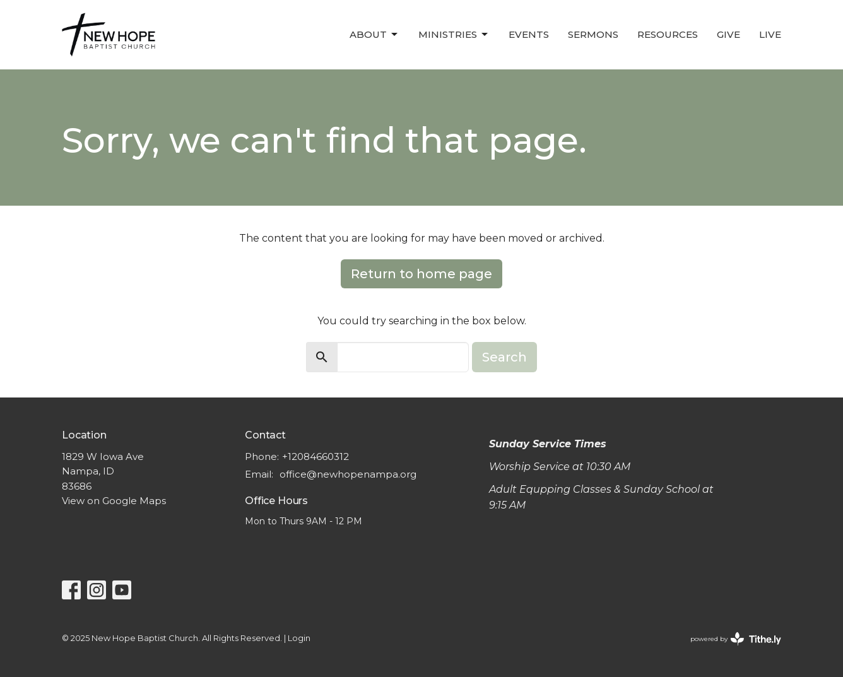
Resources (667, 34)
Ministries (454, 34)
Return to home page (421, 273)
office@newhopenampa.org (348, 474)
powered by (735, 638)
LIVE (770, 34)
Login (299, 638)
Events (529, 34)
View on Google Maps (114, 501)
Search (504, 357)
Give (728, 34)
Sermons (593, 34)
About (374, 34)
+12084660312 (315, 456)
